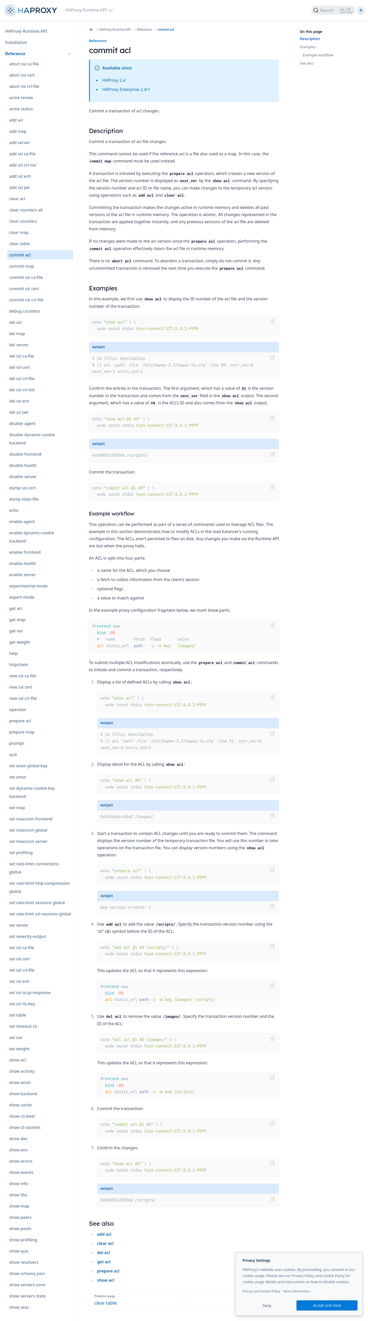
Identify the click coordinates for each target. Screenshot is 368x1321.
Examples (308, 46)
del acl (103, 1252)
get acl (103, 1262)
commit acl (166, 30)
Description (310, 38)
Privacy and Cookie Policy (261, 1291)
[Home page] (31, 10)
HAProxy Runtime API (115, 30)
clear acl (105, 1243)
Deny (267, 1305)
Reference (144, 30)
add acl (104, 1234)
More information (296, 1291)
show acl (105, 1280)
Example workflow (318, 55)
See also (307, 63)
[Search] (333, 10)
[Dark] (361, 10)
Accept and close (327, 1305)
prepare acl (108, 1271)
